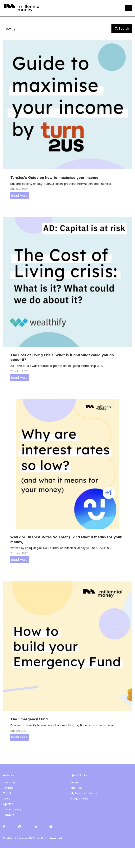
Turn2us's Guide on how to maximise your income (54, 177)
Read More (19, 195)
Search (122, 28)
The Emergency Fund (29, 719)
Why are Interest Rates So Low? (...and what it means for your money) (66, 539)
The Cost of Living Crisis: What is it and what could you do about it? (62, 357)
